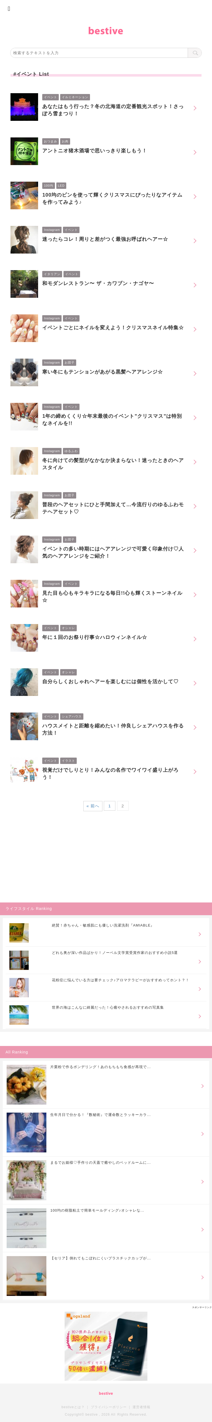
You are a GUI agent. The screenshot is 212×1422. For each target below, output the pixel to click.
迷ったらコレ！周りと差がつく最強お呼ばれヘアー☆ (105, 239)
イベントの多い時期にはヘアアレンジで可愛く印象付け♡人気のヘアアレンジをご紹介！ (113, 552)
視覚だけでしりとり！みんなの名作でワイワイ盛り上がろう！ (110, 773)
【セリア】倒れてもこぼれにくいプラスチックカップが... (100, 1258)
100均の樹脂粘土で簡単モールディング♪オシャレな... (97, 1210)
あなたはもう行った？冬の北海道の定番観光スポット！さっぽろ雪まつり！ (113, 110)
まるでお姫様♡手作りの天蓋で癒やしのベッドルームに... (100, 1162)
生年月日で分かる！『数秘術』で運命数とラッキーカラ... (100, 1115)
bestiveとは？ (73, 1407)
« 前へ (92, 805)
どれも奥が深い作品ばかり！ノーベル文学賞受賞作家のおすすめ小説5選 (115, 953)
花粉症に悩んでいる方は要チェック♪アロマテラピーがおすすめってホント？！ (120, 980)
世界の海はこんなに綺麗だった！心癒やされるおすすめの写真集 (108, 1007)
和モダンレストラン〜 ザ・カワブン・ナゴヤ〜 (98, 283)
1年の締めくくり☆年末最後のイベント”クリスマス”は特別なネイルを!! (112, 419)
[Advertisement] (41, 864)
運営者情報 (141, 1407)
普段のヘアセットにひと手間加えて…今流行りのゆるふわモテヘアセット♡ (113, 508)
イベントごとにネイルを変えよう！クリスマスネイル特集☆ (113, 327)
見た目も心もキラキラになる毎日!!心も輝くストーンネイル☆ (112, 596)
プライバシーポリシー (109, 1407)
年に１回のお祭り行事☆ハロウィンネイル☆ (94, 637)
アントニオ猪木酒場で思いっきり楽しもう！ (94, 150)
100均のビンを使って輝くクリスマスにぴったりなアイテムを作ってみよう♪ (112, 198)
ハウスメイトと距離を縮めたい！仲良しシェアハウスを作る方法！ (113, 729)
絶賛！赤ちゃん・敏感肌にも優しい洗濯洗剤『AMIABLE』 (103, 925)
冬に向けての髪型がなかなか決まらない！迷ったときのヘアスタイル (113, 464)
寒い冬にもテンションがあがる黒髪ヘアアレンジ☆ (102, 372)
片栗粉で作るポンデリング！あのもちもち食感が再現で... (100, 1067)
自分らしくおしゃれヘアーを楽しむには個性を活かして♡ (110, 681)
